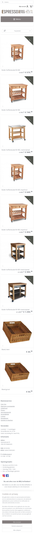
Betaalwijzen (4, 418)
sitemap (16, 527)
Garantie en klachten (7, 420)
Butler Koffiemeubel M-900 (11, 110)
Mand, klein (6, 349)
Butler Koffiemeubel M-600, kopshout (14, 190)
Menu (17, 19)
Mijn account (23, 6)
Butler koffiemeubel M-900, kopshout (14, 229)
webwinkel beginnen (27, 527)
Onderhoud (4, 408)
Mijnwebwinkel (20, 530)
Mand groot (6, 389)
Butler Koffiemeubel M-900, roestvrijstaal (16, 150)
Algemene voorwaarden (8, 406)
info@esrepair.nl (7, 454)
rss (20, 527)
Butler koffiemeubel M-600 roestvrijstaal (15, 269)
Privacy (3, 410)
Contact (3, 416)
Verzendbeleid (5, 414)
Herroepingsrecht (6, 412)
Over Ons (3, 404)
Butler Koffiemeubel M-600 (11, 70)
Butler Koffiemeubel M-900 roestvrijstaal (15, 309)
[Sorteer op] (17, 30)
